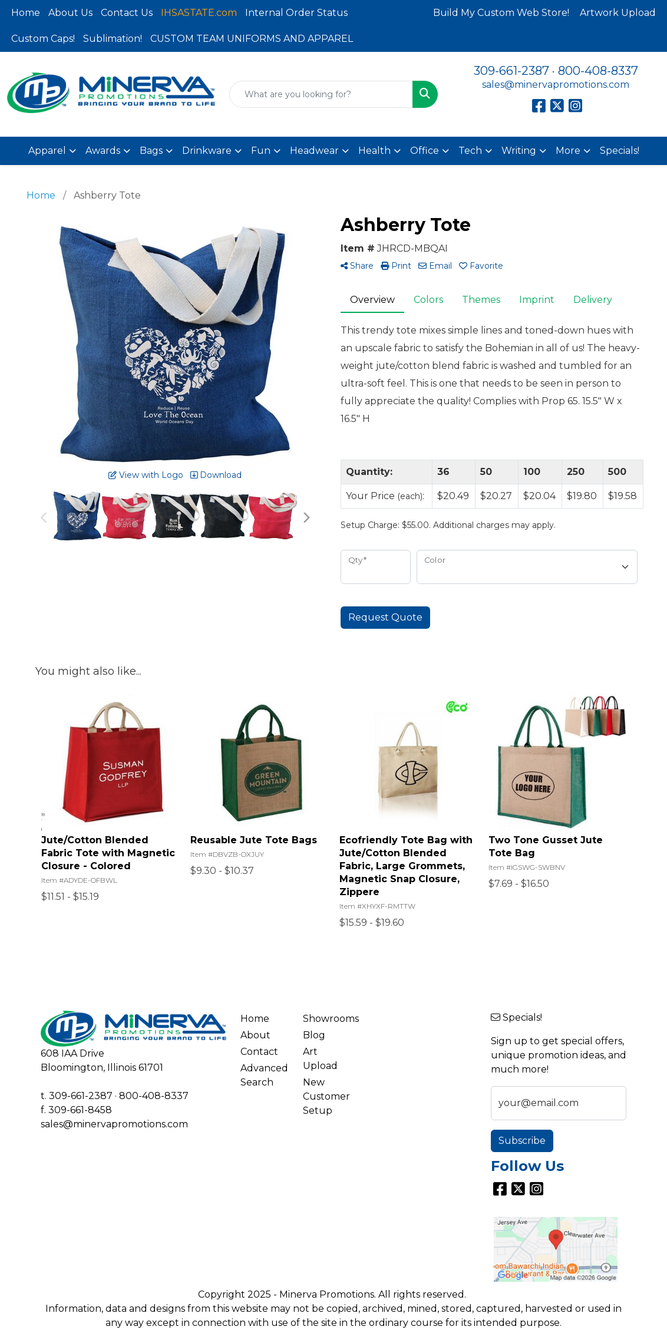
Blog (314, 1035)
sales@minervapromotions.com (555, 84)
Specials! (619, 150)
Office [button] (424, 150)
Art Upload (320, 1058)
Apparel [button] (47, 150)
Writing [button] (518, 150)
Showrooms (327, 1018)
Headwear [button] (314, 150)
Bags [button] (151, 150)
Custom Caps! (43, 38)
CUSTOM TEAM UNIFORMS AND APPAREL (251, 38)
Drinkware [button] (207, 150)
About (255, 1035)
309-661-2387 (511, 71)
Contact (259, 1051)
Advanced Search (264, 1075)
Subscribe (522, 1140)
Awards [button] (102, 150)
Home (25, 12)
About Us (70, 12)
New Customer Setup (326, 1096)
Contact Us (127, 12)
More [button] (568, 150)
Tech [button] (470, 150)
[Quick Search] (320, 94)
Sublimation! (112, 38)
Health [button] (374, 150)
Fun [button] (260, 150)
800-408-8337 (598, 71)
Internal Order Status (296, 12)
